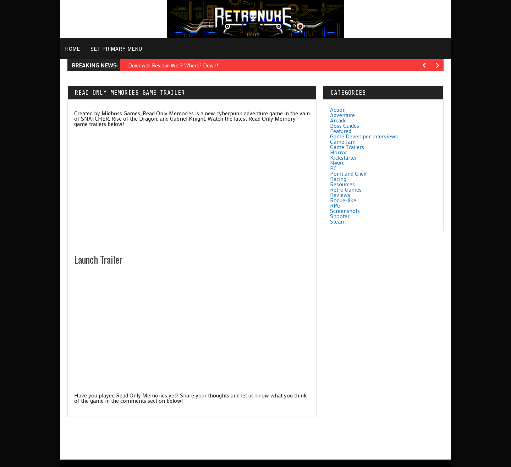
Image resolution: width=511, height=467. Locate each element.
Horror (338, 152)
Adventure (342, 115)
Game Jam (343, 141)
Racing (338, 178)
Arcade (338, 120)
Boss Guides (344, 125)
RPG (335, 205)
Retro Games (346, 189)
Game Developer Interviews (364, 136)
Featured (340, 130)
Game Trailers (347, 146)
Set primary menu (116, 49)
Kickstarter (343, 157)
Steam (338, 221)
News (337, 162)
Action (338, 109)
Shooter (340, 216)
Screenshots (345, 210)
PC (333, 168)
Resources (342, 184)
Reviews (340, 194)
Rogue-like (343, 200)
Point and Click (348, 173)
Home (72, 49)
